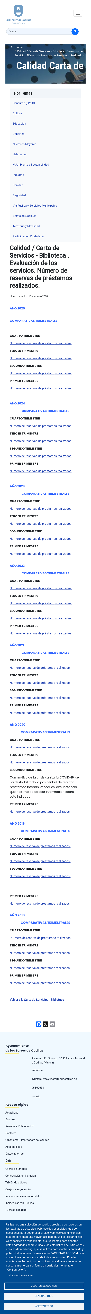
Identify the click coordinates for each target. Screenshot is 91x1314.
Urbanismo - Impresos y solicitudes (27, 1140)
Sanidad (18, 185)
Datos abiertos (14, 1153)
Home (19, 47)
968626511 (39, 1087)
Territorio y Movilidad (26, 226)
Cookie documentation (21, 1275)
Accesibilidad (13, 1146)
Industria (18, 175)
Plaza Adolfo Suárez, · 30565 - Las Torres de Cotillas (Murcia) (58, 1060)
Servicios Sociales (24, 216)
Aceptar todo (44, 1306)
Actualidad (11, 1112)
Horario (36, 1096)
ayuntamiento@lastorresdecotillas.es (54, 1079)
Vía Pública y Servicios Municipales (35, 205)
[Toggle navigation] (78, 13)
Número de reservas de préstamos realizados (40, 343)
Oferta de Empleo (16, 1168)
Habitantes (20, 154)
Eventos (10, 1119)
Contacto (10, 1133)
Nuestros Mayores (24, 144)
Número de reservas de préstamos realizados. (41, 508)
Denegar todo (44, 1296)
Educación (19, 123)
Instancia (37, 1070)
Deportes (18, 134)
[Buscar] (75, 31)
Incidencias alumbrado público (23, 1196)
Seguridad (19, 195)
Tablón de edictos (16, 1182)
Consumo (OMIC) (24, 103)
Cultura (17, 113)
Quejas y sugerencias (18, 1189)
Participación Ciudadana (28, 236)
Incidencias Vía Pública (19, 1203)
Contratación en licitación (20, 1175)
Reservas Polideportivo (19, 1126)
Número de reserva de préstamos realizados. (40, 667)
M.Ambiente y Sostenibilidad (31, 164)
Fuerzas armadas (15, 1209)
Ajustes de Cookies (44, 1286)
